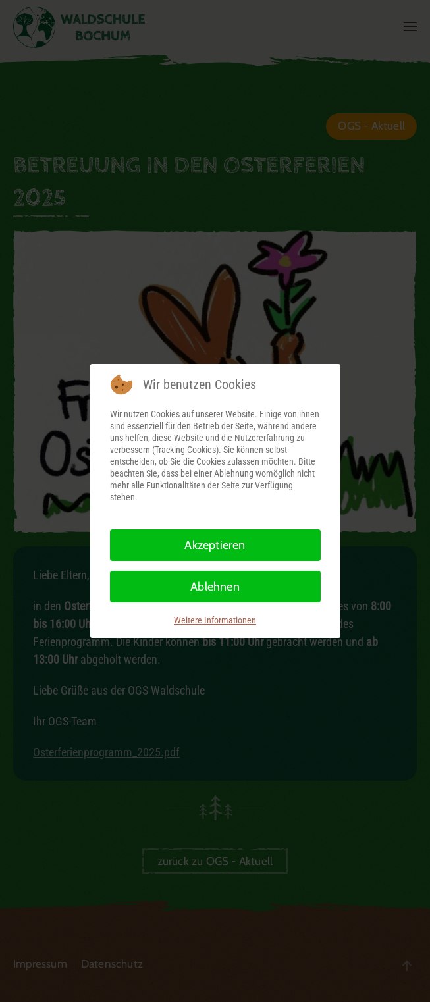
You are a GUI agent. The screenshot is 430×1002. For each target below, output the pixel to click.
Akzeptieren (214, 545)
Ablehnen (215, 586)
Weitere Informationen (215, 620)
